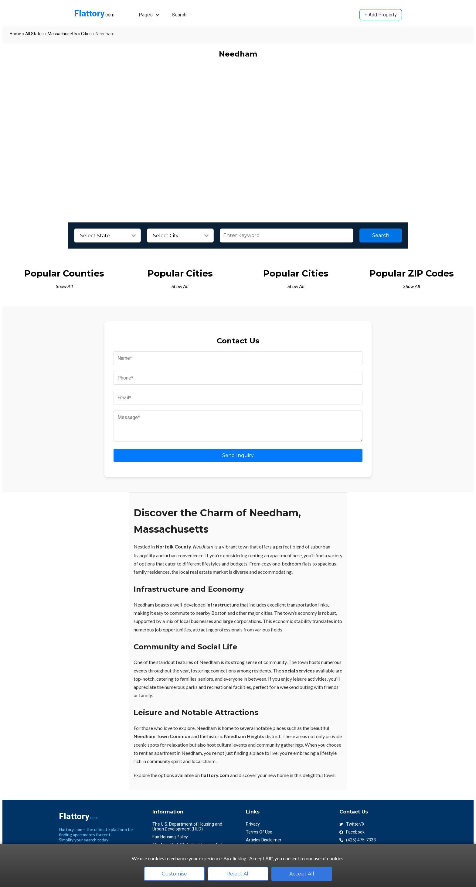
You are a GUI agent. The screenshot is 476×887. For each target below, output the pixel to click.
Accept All (301, 874)
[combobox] (107, 236)
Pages (149, 15)
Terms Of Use (259, 832)
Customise (174, 874)
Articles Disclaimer (263, 839)
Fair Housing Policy (170, 836)
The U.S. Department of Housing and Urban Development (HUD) (187, 826)
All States (34, 33)
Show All (64, 286)
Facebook (352, 832)
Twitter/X (352, 824)
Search (179, 15)
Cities (86, 33)
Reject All (238, 874)
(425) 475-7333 (357, 839)
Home (15, 33)
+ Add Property (381, 15)
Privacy (253, 824)
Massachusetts (62, 33)
